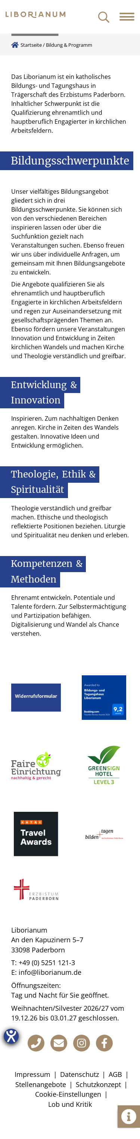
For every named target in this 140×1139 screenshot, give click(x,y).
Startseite (31, 45)
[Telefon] (36, 1043)
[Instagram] (81, 1043)
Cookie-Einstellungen (68, 1094)
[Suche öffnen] (104, 17)
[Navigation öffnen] (129, 16)
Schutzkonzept (98, 1084)
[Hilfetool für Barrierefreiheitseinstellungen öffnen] (11, 1036)
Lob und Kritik (70, 1104)
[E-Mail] (58, 1043)
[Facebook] (104, 1043)
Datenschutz (79, 1074)
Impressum (32, 1074)
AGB (115, 1074)
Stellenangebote (40, 1084)
